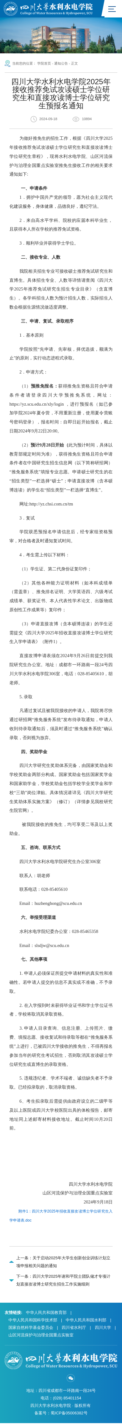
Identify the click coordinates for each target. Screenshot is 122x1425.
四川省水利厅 (74, 1329)
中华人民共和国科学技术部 (32, 1322)
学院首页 (44, 64)
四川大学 (103, 1329)
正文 (74, 64)
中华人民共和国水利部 (86, 1322)
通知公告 (61, 64)
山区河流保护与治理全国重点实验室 (41, 1337)
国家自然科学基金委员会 (30, 1329)
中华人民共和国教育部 (46, 1314)
